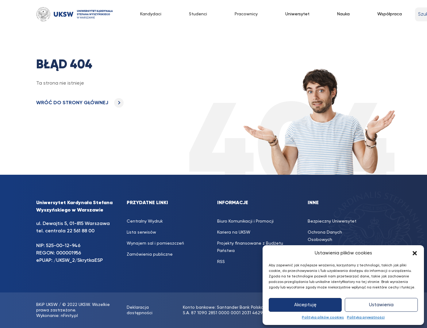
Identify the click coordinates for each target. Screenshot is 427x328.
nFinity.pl (69, 316)
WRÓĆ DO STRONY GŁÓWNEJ (80, 103)
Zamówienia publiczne (150, 254)
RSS (221, 262)
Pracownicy (246, 14)
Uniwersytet (297, 14)
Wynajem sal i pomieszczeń (155, 243)
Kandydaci (150, 14)
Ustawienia (381, 305)
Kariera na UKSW (233, 232)
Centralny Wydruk (145, 221)
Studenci (198, 14)
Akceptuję (305, 305)
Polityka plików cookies (323, 317)
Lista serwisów (141, 232)
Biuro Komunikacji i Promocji (245, 221)
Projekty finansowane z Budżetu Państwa (250, 247)
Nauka (343, 14)
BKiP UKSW (47, 305)
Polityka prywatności (366, 317)
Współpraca (389, 14)
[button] (415, 253)
